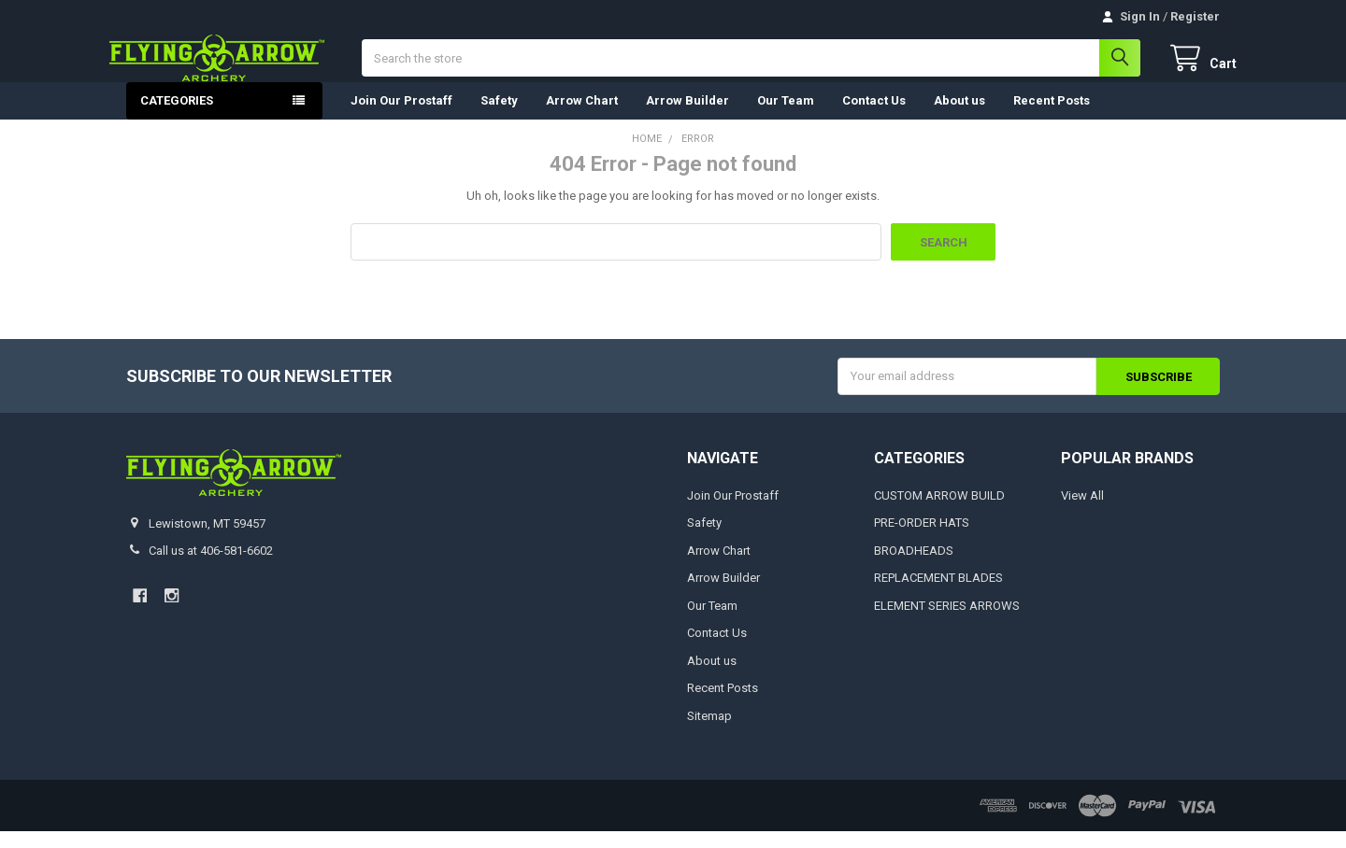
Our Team (785, 117)
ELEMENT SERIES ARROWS (947, 622)
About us (959, 117)
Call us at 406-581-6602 (211, 568)
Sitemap (709, 733)
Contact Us (874, 117)
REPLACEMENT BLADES (938, 595)
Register (1195, 16)
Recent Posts (1051, 117)
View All (1082, 512)
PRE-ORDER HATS (921, 540)
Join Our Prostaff (401, 117)
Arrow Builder (687, 117)
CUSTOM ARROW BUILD (939, 512)
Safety (499, 117)
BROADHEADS (913, 567)
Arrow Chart (582, 117)
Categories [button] (176, 117)
